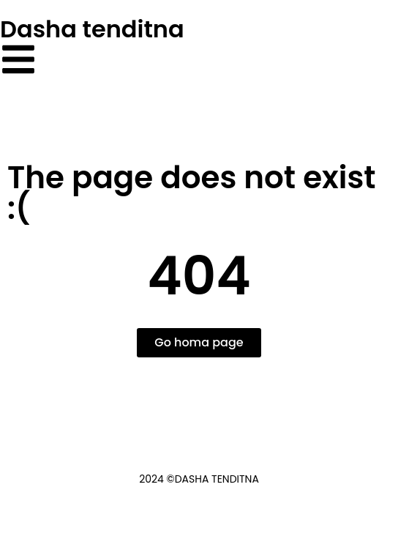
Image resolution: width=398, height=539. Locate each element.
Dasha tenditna (92, 28)
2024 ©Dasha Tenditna (199, 479)
